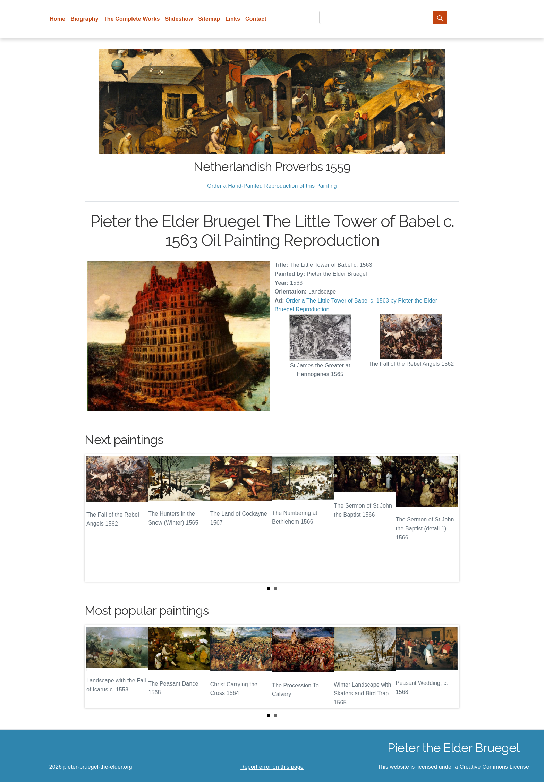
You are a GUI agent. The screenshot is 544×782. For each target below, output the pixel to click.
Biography (84, 19)
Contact (255, 19)
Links (233, 19)
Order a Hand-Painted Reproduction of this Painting (272, 186)
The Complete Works (132, 19)
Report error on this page (272, 767)
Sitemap (209, 19)
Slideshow (179, 19)
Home (57, 19)
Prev (95, 518)
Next (448, 518)
